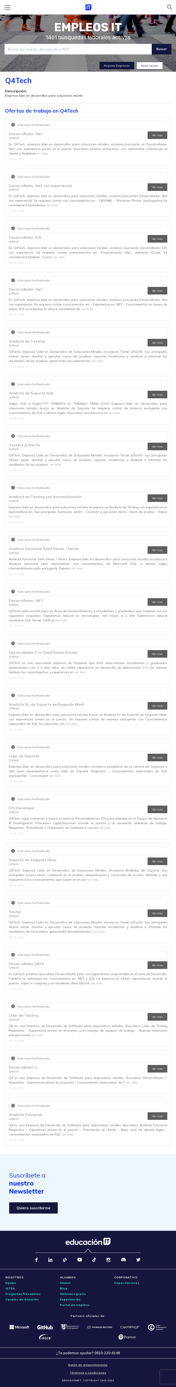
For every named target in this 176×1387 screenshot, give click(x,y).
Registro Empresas (117, 65)
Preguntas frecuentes (23, 1294)
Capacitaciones (127, 1283)
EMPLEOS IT (88, 27)
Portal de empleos (75, 1305)
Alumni (65, 1283)
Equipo (11, 1283)
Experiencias (70, 1299)
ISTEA (10, 1288)
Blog (63, 1288)
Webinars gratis (73, 1294)
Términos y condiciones (88, 1372)
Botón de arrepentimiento (88, 1365)
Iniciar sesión (149, 65)
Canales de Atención (22, 1299)
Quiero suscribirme (33, 1208)
